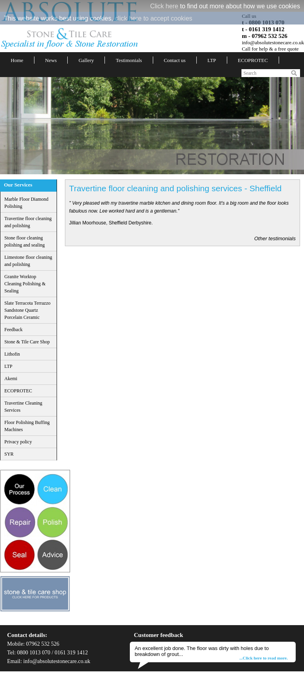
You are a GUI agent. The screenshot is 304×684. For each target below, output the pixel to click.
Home (17, 60)
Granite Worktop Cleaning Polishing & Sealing (25, 284)
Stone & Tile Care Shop (27, 342)
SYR (8, 454)
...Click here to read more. (263, 658)
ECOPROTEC (253, 60)
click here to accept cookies (153, 18)
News (51, 60)
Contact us (175, 60)
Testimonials (129, 60)
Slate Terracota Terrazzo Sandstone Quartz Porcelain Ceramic (27, 310)
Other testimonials (275, 238)
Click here (164, 6)
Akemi (10, 378)
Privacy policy (18, 442)
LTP (211, 60)
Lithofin (12, 354)
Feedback (13, 329)
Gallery (86, 60)
